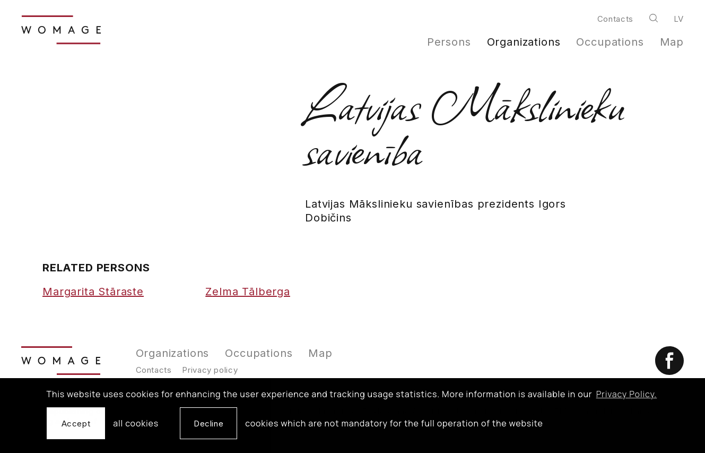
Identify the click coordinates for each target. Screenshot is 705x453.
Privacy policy (210, 370)
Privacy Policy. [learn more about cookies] (626, 394)
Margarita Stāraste (93, 291)
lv (679, 19)
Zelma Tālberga (247, 291)
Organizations (524, 42)
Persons (449, 42)
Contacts (615, 19)
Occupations (609, 42)
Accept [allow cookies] (76, 423)
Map (672, 42)
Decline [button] (208, 423)
